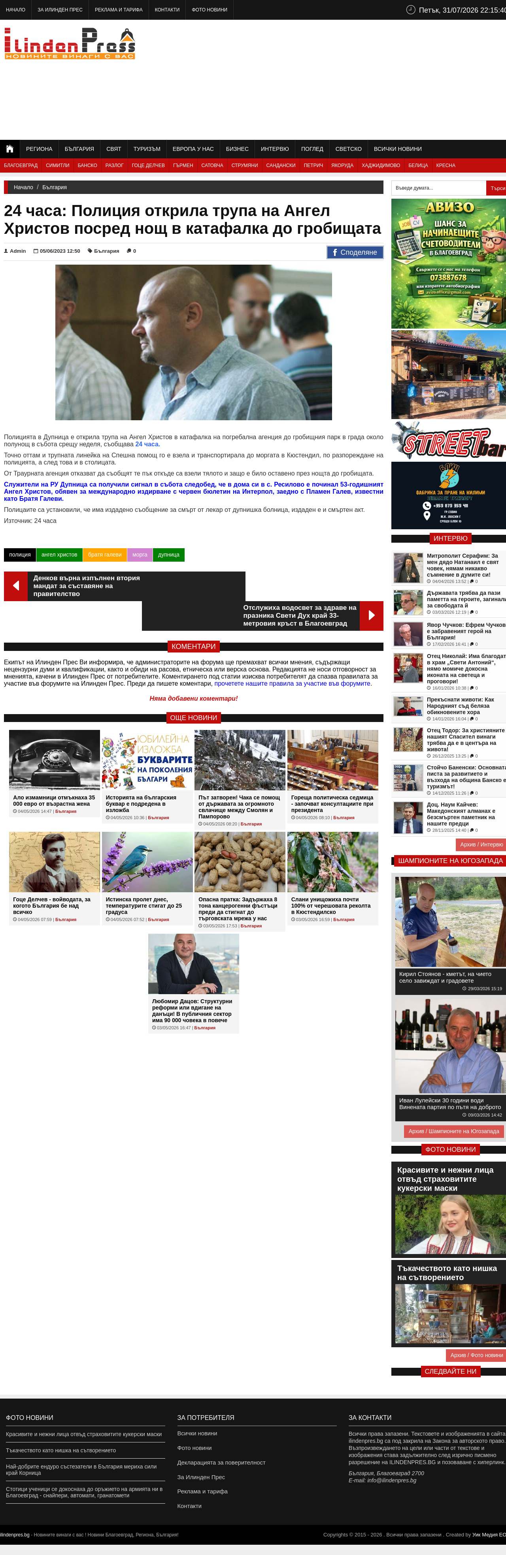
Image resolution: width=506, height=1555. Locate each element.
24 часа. (147, 444)
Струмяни (245, 165)
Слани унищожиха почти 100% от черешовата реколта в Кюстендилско (331, 876)
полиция (19, 554)
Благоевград (21, 165)
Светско (349, 149)
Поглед (312, 149)
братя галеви (104, 554)
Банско (87, 165)
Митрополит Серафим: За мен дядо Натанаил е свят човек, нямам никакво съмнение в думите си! (463, 565)
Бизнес (237, 149)
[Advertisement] (368, 79)
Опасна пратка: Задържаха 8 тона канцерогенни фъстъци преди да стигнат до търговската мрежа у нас (238, 879)
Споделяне (355, 252)
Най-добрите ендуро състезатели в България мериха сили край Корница (81, 1469)
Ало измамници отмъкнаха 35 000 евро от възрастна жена (54, 771)
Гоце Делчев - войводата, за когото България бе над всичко (52, 876)
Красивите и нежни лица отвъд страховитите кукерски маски (84, 1434)
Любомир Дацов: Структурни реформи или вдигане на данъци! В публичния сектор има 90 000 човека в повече (192, 981)
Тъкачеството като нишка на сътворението (61, 1450)
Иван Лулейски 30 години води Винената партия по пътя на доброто (450, 1103)
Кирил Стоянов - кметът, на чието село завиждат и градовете (445, 977)
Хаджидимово (381, 165)
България (79, 149)
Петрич (313, 165)
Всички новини (398, 149)
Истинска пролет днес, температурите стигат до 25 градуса (144, 876)
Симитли (57, 165)
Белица (418, 165)
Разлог (115, 165)
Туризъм (147, 149)
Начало (15, 10)
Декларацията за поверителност (219, 1466)
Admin (15, 251)
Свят (113, 149)
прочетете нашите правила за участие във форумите (292, 654)
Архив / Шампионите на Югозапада (454, 1131)
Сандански (281, 165)
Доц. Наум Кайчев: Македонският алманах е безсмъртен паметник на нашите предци (461, 814)
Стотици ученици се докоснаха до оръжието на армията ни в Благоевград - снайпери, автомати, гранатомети (84, 1492)
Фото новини (209, 10)
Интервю (275, 149)
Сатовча (212, 165)
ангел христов (59, 554)
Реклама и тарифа (119, 10)
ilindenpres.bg (15, 1545)
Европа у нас (193, 149)
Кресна (445, 165)
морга (139, 554)
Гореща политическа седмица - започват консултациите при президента (332, 774)
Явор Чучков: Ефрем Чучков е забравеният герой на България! (466, 631)
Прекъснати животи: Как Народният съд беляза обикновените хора (460, 705)
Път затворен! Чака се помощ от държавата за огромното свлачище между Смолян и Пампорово (239, 777)
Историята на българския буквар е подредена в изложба (141, 774)
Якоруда (342, 165)
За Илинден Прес (60, 10)
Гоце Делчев (148, 165)
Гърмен (183, 165)
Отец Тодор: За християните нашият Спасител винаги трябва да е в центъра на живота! (466, 739)
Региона (39, 149)
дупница (168, 554)
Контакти (167, 10)
